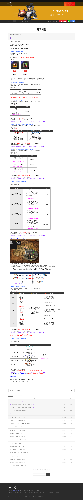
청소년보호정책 (23, 490)
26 (42, 469)
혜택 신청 (22, 21)
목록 (71, 390)
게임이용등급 (38, 490)
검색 (48, 474)
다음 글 (18, 390)
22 (35, 469)
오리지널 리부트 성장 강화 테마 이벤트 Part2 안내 (18, 436)
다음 (77, 12)
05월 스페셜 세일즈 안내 (16, 413)
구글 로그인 (73, 21)
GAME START (69, 4)
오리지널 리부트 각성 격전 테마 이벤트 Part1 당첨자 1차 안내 (23, 407)
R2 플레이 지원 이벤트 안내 (17, 400)
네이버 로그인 (69, 21)
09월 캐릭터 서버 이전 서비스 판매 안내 (16, 426)
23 (37, 469)
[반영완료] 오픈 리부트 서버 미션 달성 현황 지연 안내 (19, 452)
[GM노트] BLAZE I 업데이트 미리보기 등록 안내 (18, 439)
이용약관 (10, 490)
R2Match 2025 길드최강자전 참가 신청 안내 (18, 465)
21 (33, 469)
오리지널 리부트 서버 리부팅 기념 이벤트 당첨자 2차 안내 (20, 423)
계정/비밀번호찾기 (55, 21)
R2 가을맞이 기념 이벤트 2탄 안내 (15, 443)
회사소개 (28, 490)
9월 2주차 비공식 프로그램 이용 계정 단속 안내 (18, 449)
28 (45, 469)
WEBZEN (10, 487)
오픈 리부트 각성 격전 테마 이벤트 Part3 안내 (18, 430)
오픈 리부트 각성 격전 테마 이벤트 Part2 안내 (18, 459)
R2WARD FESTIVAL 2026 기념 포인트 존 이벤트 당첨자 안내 (23, 404)
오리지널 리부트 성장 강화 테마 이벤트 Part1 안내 (18, 462)
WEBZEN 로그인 (63, 21)
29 (47, 469)
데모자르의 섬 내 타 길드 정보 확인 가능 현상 (17, 420)
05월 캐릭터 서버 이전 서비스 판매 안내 (19, 410)
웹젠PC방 (33, 490)
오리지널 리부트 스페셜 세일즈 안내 (16, 433)
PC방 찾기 (26, 21)
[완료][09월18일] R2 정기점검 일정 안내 (17, 446)
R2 (10, 4)
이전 (6, 12)
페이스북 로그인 (71, 21)
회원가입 (49, 21)
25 (40, 469)
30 (49, 469)
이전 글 (11, 390)
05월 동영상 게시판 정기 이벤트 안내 (18, 417)
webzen (11, 1)
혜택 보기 (18, 21)
